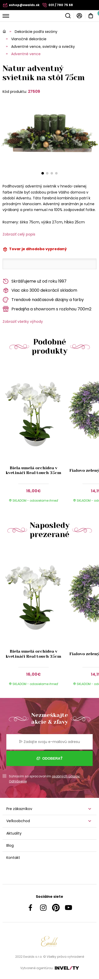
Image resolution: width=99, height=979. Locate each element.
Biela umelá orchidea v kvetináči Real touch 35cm (33, 470)
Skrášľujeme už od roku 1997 (35, 281)
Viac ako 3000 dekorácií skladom (40, 290)
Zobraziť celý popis (19, 234)
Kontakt (13, 857)
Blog (10, 845)
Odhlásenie (18, 781)
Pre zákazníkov (19, 808)
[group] (35, 436)
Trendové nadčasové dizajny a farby (43, 300)
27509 (34, 91)
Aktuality (14, 833)
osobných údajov (65, 776)
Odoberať (50, 758)
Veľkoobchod (18, 820)
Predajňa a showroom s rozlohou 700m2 (47, 309)
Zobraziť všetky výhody (23, 321)
